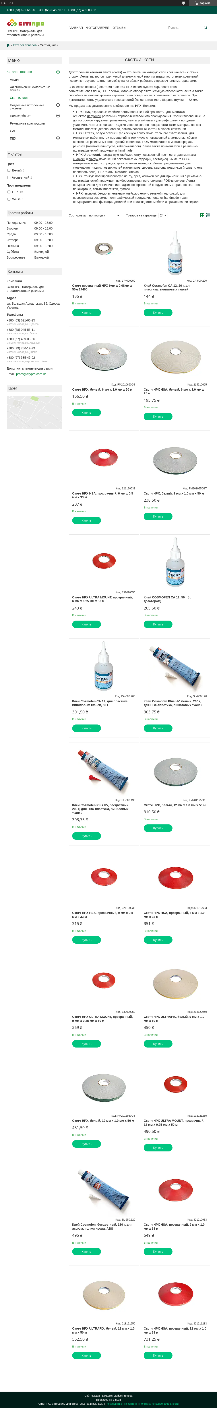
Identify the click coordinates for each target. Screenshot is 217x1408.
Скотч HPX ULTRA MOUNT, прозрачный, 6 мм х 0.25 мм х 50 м (102, 599)
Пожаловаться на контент (121, 1403)
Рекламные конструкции (27, 123)
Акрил (14, 79)
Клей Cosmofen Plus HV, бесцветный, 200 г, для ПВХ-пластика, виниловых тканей (100, 809)
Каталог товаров (25, 45)
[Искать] (205, 27)
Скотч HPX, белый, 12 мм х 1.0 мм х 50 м (174, 805)
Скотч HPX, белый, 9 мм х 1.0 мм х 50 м (174, 493)
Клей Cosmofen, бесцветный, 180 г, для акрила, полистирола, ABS (102, 1226)
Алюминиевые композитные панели (30, 88)
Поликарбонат (20, 116)
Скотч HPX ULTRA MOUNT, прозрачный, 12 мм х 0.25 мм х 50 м (174, 1122)
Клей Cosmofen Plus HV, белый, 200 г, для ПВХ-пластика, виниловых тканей (173, 703)
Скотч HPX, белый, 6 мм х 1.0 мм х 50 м (102, 389)
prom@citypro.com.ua (31, 374)
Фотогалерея (97, 27)
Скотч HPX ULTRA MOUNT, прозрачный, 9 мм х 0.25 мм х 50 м (102, 1018)
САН (13, 131)
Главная (76, 27)
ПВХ (13, 138)
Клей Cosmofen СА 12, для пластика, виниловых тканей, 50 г (100, 703)
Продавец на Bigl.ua (108, 1399)
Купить (86, 312)
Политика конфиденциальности (158, 1403)
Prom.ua (127, 1395)
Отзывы (119, 27)
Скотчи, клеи (19, 97)
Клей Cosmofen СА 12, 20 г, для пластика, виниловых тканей (167, 287)
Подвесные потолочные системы (27, 106)
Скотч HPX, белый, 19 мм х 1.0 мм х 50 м (103, 1120)
